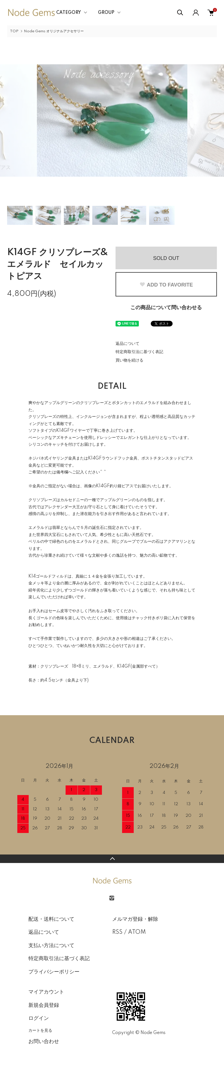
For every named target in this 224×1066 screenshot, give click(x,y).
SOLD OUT (166, 258)
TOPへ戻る (112, 858)
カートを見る (40, 1030)
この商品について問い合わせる (166, 308)
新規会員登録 (43, 1005)
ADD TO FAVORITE (166, 285)
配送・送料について (51, 919)
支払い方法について (51, 945)
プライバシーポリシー (53, 972)
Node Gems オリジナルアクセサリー (54, 31)
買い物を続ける (129, 360)
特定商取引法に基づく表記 (139, 352)
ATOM (137, 932)
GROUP (106, 12)
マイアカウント (46, 992)
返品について (127, 343)
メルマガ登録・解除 (135, 919)
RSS (117, 932)
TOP (14, 31)
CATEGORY (68, 12)
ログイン (38, 1018)
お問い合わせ (43, 1041)
